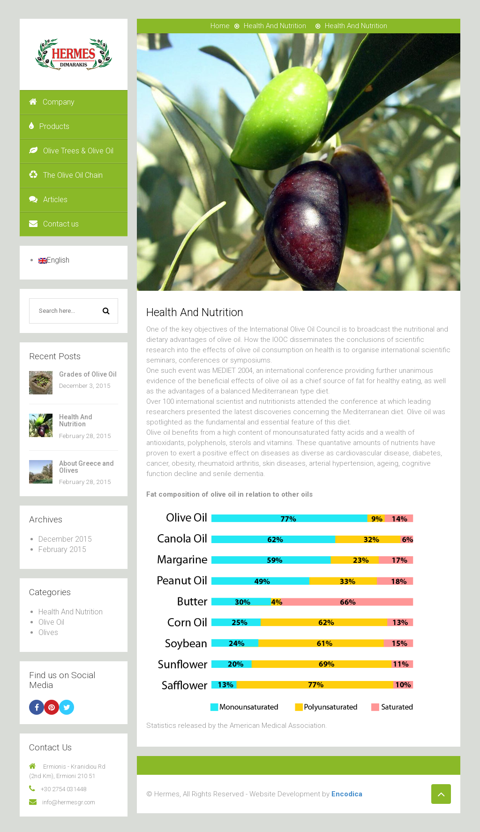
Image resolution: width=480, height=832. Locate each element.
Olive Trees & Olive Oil (71, 150)
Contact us (54, 223)
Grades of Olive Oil (88, 374)
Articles (48, 199)
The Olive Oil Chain (66, 175)
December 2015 (65, 539)
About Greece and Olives (86, 467)
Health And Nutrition (75, 420)
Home (220, 26)
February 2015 (62, 549)
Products (49, 126)
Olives (48, 632)
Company (52, 102)
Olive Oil (51, 622)
